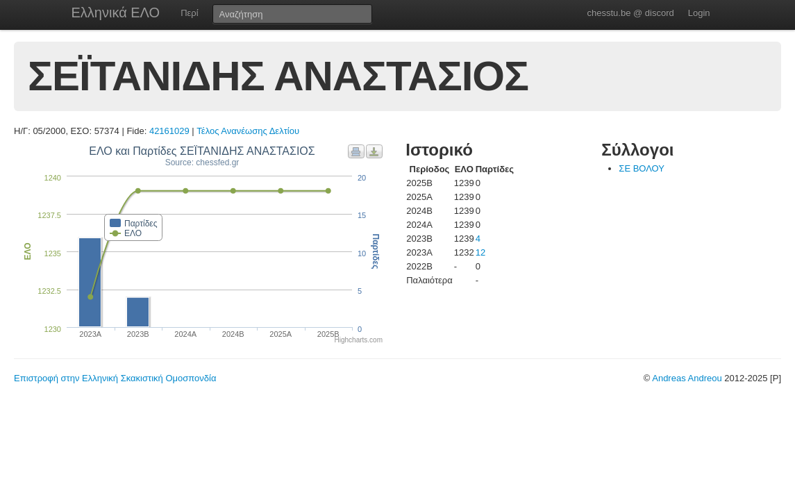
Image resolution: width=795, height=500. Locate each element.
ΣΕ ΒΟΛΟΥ (641, 168)
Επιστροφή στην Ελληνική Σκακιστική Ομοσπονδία (115, 378)
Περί (189, 13)
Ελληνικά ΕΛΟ (116, 12)
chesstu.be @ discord (630, 13)
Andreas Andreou (686, 378)
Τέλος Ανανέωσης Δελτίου (247, 131)
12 (480, 252)
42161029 (169, 131)
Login (699, 13)
